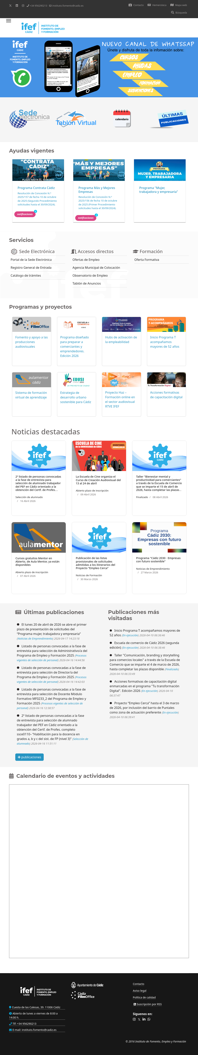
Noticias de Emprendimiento (153, 568)
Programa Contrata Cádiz (36, 188)
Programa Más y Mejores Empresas (97, 190)
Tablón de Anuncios (87, 283)
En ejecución (130, 635)
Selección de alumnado (29, 497)
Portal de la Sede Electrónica (31, 260)
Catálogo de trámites (26, 275)
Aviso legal (139, 990)
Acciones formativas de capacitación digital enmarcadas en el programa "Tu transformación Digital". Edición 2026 (144, 686)
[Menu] (8, 27)
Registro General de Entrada (31, 267)
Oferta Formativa (146, 260)
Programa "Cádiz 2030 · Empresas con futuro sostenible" (158, 559)
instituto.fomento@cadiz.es (67, 5)
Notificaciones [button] (26, 213)
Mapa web (178, 5)
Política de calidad (144, 997)
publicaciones (29, 757)
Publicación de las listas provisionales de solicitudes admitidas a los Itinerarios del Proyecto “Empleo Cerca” (95, 563)
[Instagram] (23, 5)
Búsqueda (179, 12)
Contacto (136, 5)
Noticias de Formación (89, 575)
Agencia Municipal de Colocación (96, 267)
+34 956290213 (38, 5)
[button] (134, 1019)
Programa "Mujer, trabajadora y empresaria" (158, 190)
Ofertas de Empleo (86, 260)
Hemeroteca (157, 5)
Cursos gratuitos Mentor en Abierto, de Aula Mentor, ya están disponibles (37, 561)
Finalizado (142, 497)
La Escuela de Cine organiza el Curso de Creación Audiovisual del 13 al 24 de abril (98, 480)
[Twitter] (10, 5)
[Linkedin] (17, 5)
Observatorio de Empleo (90, 275)
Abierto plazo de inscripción (92, 490)
